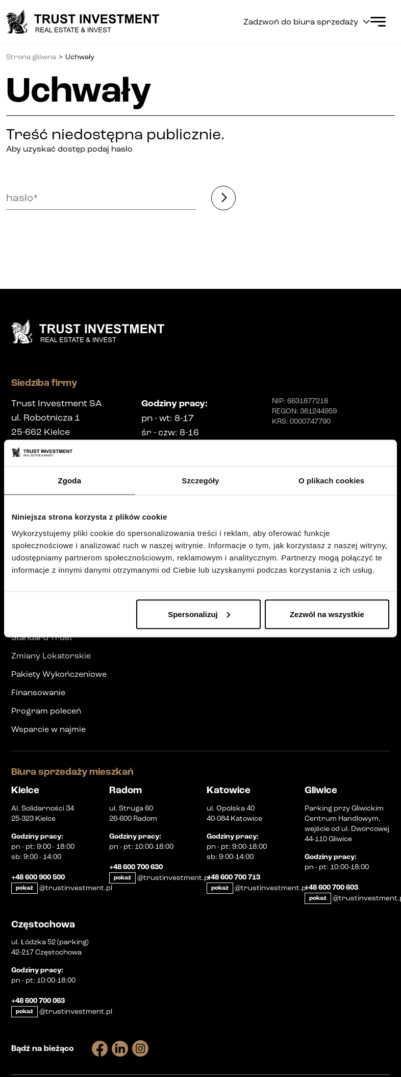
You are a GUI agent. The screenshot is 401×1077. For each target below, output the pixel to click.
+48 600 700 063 (38, 1001)
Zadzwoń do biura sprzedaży (306, 22)
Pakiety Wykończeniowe (59, 674)
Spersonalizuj (199, 613)
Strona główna (31, 57)
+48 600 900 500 (38, 877)
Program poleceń (46, 711)
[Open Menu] (378, 21)
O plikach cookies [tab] (331, 480)
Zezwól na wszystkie (327, 613)
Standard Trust (41, 637)
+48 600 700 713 (233, 877)
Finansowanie (38, 692)
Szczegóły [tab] (200, 480)
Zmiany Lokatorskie (51, 655)
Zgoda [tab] (70, 480)
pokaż (24, 888)
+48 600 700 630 (136, 867)
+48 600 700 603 (331, 887)
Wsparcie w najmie (48, 729)
